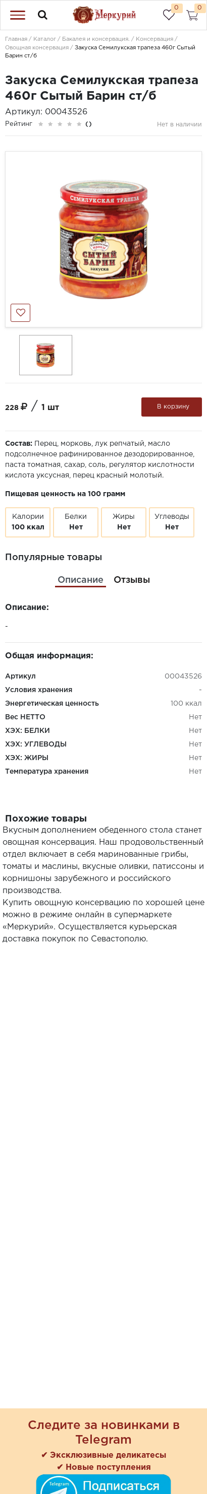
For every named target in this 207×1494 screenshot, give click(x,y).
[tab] (81, 580)
